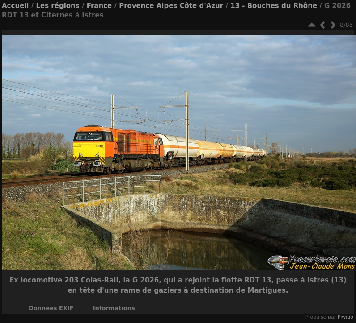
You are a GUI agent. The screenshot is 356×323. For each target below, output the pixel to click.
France (99, 6)
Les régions (57, 6)
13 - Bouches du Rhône (273, 6)
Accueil (15, 6)
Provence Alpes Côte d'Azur (171, 6)
